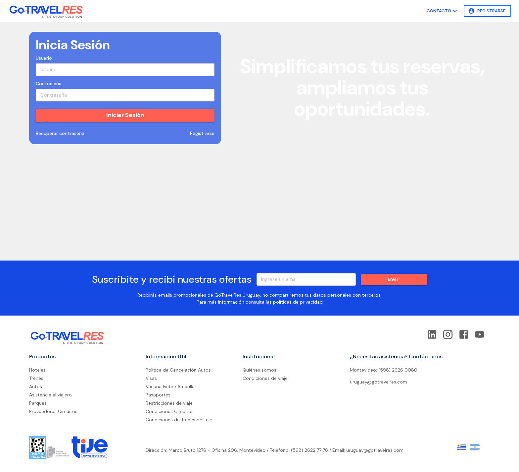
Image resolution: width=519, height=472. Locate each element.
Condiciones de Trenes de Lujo (179, 420)
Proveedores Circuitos (53, 411)
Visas (151, 378)
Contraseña (49, 84)
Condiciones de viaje (265, 378)
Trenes (36, 378)
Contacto (442, 11)
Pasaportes (158, 395)
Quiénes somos (259, 370)
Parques (38, 403)
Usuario (44, 58)
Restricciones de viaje (169, 403)
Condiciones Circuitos (170, 411)
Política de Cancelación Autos (178, 370)
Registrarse (487, 11)
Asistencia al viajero (50, 395)
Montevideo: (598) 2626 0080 (383, 370)
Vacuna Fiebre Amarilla (170, 386)
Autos (35, 386)
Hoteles (37, 370)
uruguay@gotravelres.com (378, 382)
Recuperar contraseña (60, 133)
